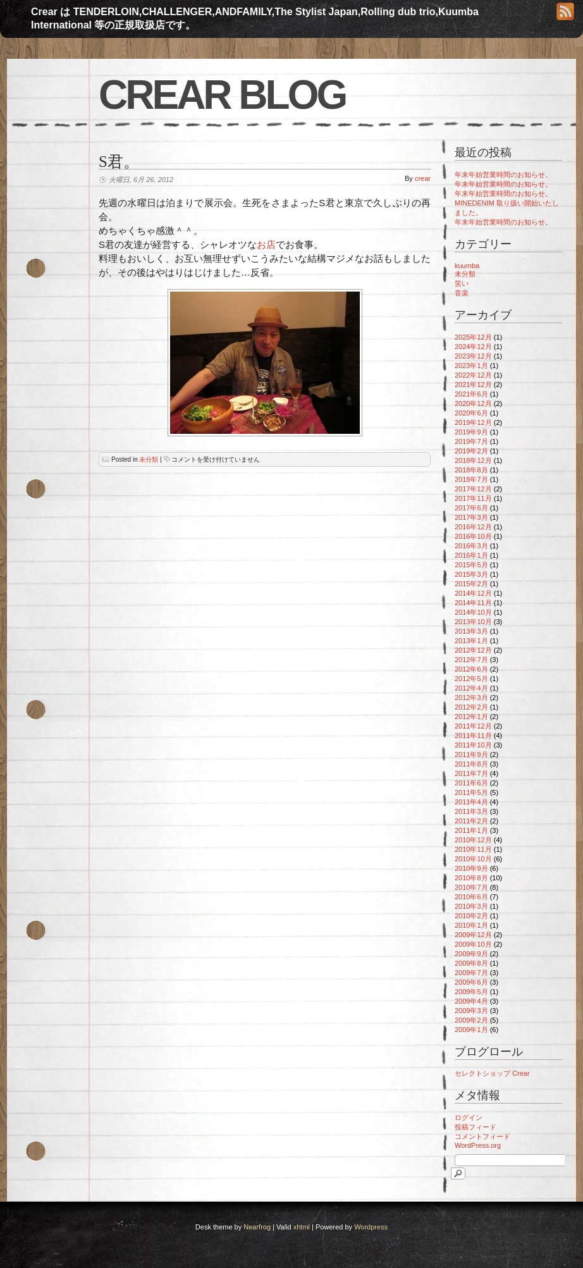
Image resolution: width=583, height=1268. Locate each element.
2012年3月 (471, 697)
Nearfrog (257, 1227)
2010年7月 (471, 887)
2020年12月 (473, 403)
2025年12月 (473, 337)
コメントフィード (482, 1136)
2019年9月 (471, 432)
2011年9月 (471, 754)
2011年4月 (471, 802)
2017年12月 (473, 489)
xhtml (301, 1227)
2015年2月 (471, 584)
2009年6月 (471, 982)
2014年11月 (473, 602)
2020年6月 (471, 413)
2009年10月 (473, 944)
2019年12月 (473, 422)
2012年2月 (471, 707)
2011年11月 (473, 735)
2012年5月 (471, 678)
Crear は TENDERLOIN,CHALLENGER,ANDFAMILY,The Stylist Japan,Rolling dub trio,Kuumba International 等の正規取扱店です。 (255, 18)
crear (423, 178)
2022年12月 (473, 375)
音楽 (462, 293)
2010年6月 (471, 897)
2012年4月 (471, 688)
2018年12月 (473, 460)
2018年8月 (471, 470)
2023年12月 (473, 356)
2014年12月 (473, 593)
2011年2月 (471, 821)
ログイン (468, 1117)
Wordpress (371, 1227)
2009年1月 (471, 1029)
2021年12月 (473, 384)
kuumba (467, 265)
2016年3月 (471, 546)
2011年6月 (471, 783)
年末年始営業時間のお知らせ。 (503, 174)
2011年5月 (471, 792)
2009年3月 (471, 1010)
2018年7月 (471, 479)
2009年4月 (471, 1001)
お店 (266, 244)
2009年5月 (471, 991)
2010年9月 (471, 868)
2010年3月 (471, 906)
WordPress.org (478, 1145)
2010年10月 (473, 859)
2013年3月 (471, 631)
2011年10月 (473, 745)
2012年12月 (473, 650)
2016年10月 (473, 536)
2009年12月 (473, 935)
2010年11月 (473, 849)
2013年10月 (473, 621)
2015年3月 (471, 574)
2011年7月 (471, 773)
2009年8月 (471, 963)
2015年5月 (471, 565)
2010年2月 (471, 916)
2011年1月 (471, 830)
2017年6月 (471, 508)
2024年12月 (473, 346)
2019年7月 (471, 441)
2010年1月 (471, 925)
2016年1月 (471, 555)
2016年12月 (473, 527)
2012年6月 (471, 669)
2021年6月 (471, 394)
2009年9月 (471, 953)
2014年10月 (473, 612)
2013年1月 (471, 640)
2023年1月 (471, 365)
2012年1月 (471, 716)
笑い (462, 283)
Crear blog (222, 95)
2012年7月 (471, 659)
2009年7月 (471, 972)
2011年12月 (473, 726)
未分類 (148, 459)
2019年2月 (471, 451)
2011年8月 (471, 764)
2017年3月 (471, 517)
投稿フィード (475, 1127)
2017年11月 (473, 498)
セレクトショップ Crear (492, 1073)
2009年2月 (471, 1020)
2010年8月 (471, 878)
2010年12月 (473, 840)
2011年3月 (471, 811)
